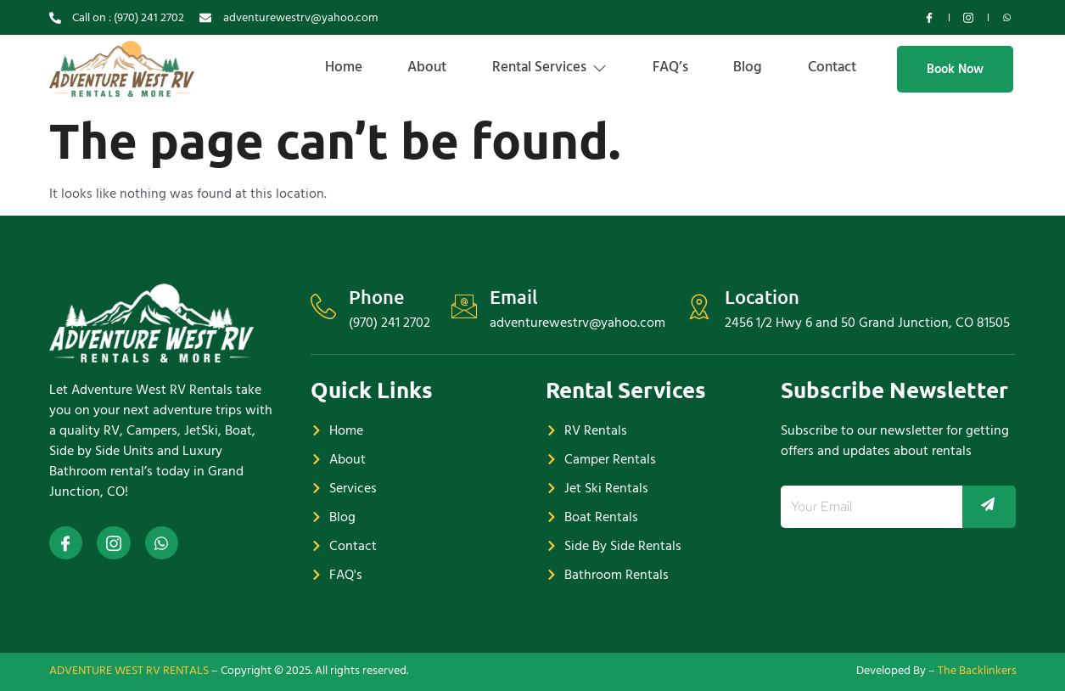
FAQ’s (657, 67)
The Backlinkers (977, 670)
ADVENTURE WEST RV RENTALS (129, 670)
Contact (830, 67)
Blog (740, 67)
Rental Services (531, 67)
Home (315, 67)
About (403, 67)
